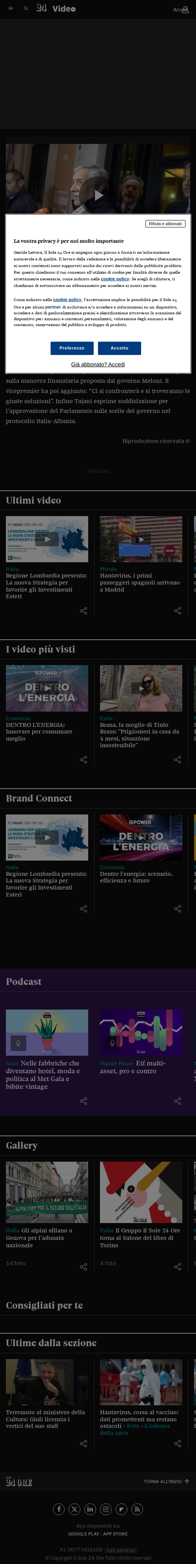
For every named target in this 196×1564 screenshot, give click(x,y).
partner (53, 307)
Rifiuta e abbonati (165, 223)
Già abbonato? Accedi (98, 364)
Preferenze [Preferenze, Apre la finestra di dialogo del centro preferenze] (72, 348)
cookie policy (115, 278)
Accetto (120, 348)
